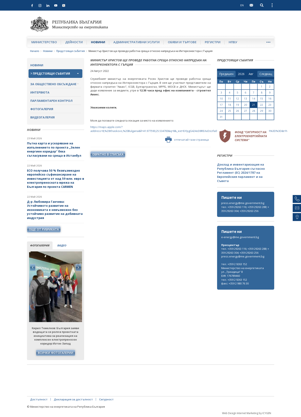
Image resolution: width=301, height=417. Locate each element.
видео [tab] (61, 245)
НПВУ (233, 42)
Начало (34, 51)
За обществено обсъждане (53, 84)
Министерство (44, 42)
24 (221, 111)
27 (245, 111)
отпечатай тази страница (187, 139)
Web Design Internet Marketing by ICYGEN (246, 413)
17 (221, 105)
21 (253, 105)
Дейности (74, 42)
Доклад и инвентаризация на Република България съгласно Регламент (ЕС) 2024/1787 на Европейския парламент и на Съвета (241, 172)
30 (269, 111)
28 (253, 111)
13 (245, 98)
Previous (33, 267)
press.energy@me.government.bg (242, 203)
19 (237, 105)
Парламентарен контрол (51, 101)
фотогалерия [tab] (39, 245)
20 (245, 105)
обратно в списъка (107, 154)
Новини (98, 42)
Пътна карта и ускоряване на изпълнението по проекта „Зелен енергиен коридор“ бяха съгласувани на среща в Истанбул (54, 149)
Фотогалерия (41, 109)
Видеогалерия (42, 117)
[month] (252, 74)
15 (261, 98)
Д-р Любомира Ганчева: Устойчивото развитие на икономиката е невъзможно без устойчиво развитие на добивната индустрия (55, 210)
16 (269, 98)
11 (229, 98)
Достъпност (39, 399)
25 (229, 111)
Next (78, 267)
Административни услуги (136, 42)
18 (229, 105)
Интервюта (39, 92)
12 (237, 98)
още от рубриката (44, 229)
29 (261, 111)
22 (261, 105)
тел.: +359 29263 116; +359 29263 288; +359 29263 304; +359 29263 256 (245, 209)
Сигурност (106, 399)
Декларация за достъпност (73, 399)
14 (253, 98)
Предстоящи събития (70, 51)
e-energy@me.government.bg (240, 237)
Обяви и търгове (182, 42)
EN (242, 5)
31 (221, 117)
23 (269, 105)
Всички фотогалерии (55, 353)
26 (237, 111)
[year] (241, 74)
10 (221, 98)
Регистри (212, 42)
